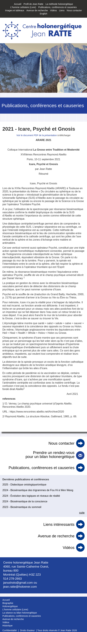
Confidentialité (9, 630)
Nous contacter (74, 10)
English (43, 13)
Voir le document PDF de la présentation (36, 135)
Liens (61, 10)
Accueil (17, 4)
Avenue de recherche (37, 10)
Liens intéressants (58, 524)
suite (82, 512)
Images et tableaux (14, 10)
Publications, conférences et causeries (57, 7)
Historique (7, 625)
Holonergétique (10, 606)
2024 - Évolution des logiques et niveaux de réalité (31, 495)
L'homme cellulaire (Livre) (23, 7)
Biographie (7, 603)
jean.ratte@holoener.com (20, 586)
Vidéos (53, 10)
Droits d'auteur (27, 630)
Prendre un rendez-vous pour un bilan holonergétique (50, 454)
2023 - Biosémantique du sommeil (21, 507)
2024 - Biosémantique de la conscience (24, 501)
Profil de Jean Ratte (33, 4)
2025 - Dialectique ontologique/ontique (24, 484)
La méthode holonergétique (59, 4)
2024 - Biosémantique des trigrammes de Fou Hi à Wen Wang (37, 490)
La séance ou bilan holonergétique (19, 612)
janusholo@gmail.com (18, 582)
